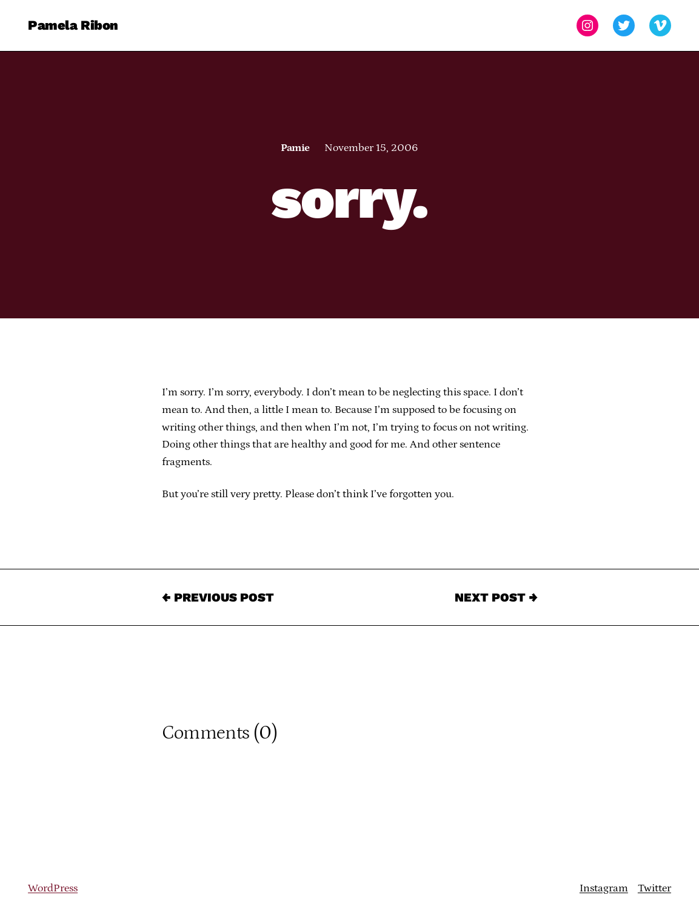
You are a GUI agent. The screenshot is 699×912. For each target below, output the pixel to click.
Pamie (295, 148)
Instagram (604, 888)
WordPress (53, 888)
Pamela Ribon (73, 25)
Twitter (654, 888)
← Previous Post (218, 597)
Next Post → (496, 597)
